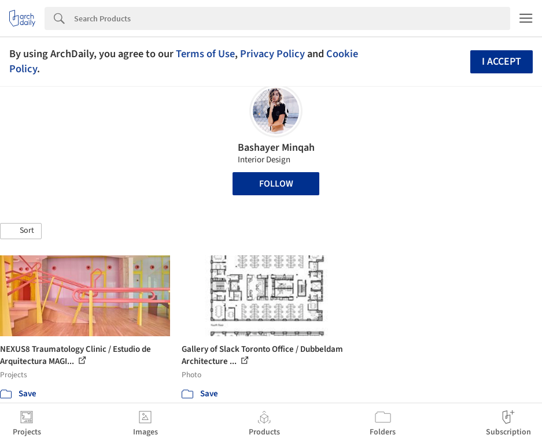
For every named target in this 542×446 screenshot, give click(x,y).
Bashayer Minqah (276, 147)
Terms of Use (205, 53)
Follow (276, 183)
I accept (501, 61)
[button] (21, 231)
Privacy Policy (272, 53)
